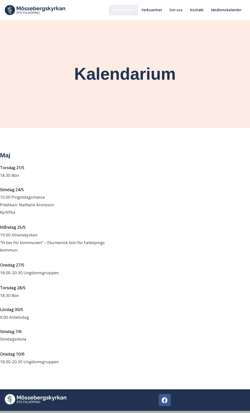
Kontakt (197, 10)
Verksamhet (152, 10)
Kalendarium (123, 10)
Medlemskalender (226, 10)
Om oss (176, 10)
